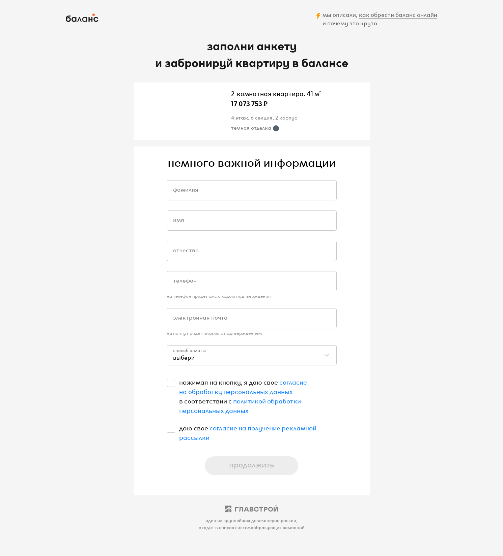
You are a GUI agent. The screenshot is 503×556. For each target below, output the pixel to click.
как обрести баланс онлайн (398, 14)
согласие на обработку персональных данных (243, 386)
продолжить (251, 463)
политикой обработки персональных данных (240, 405)
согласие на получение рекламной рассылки (247, 432)
